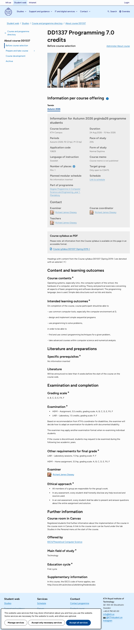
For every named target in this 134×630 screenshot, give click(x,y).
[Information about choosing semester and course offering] (107, 98)
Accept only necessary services (47, 622)
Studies (25, 23)
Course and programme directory (47, 23)
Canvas (40, 608)
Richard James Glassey (63, 474)
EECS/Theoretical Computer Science (64, 542)
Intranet (32, 2)
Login (126, 2)
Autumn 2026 (53, 109)
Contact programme (79, 603)
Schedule (41, 603)
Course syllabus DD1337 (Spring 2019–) (71, 249)
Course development (15, 56)
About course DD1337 (75, 23)
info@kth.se (108, 614)
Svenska (126, 11)
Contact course (77, 608)
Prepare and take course (17, 51)
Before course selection (17, 45)
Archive (9, 61)
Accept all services (78, 622)
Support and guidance (14, 608)
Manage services (16, 622)
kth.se (8, 2)
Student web (20, 2)
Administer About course (118, 46)
